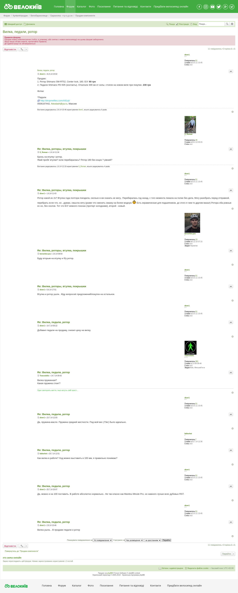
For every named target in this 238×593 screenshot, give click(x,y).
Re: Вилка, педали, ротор (53, 322)
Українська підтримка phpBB (133, 575)
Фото (92, 6)
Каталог (81, 6)
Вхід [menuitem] (195, 24)
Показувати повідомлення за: (89, 540)
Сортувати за (128, 540)
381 (196, 361)
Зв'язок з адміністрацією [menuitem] (172, 568)
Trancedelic (189, 355)
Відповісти (10, 49)
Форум (70, 6)
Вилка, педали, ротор (20, 32)
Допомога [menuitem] (30, 24)
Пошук (227, 24)
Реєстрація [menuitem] (184, 24)
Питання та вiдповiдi (125, 6)
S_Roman (189, 134)
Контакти (145, 6)
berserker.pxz (190, 234)
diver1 (187, 55)
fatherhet (188, 434)
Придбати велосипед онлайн (171, 6)
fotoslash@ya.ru (59, 103)
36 (196, 140)
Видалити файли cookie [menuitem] (198, 568)
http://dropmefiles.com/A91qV (55, 100)
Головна (59, 6)
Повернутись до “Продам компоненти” (22, 551)
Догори (233, 112)
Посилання (104, 6)
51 (196, 61)
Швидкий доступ (15, 24)
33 (196, 239)
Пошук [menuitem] (172, 24)
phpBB (110, 573)
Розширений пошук (232, 24)
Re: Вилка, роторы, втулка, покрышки (61, 148)
